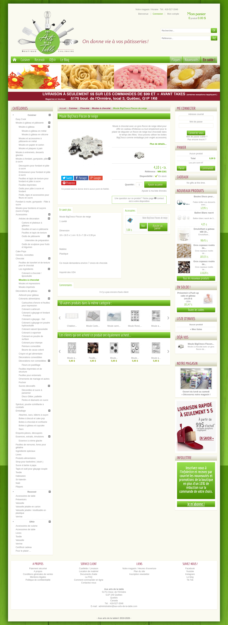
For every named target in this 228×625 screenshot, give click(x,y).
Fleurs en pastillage (31, 365)
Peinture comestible (31, 346)
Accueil (62, 108)
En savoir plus (65, 209)
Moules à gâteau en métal (34, 131)
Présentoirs (21, 499)
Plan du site (139, 571)
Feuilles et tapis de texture (34, 233)
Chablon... (72, 326)
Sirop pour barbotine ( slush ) (29, 462)
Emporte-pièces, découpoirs (29, 433)
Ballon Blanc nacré (204, 213)
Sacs (21, 429)
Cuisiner (25, 59)
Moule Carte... (93, 326)
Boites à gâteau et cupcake (32, 425)
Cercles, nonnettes (24, 255)
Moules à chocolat (29, 280)
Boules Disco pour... (204, 196)
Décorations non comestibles (32, 361)
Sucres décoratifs (27, 386)
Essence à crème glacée (30, 440)
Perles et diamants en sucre (35, 400)
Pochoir (22, 382)
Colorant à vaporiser (31, 332)
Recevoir (40, 59)
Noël (18, 483)
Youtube (190, 571)
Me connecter (186, 108)
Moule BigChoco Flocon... (201, 344)
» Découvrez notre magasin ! (196, 394)
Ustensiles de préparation (37, 240)
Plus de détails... (158, 144)
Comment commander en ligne (88, 580)
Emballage (21, 411)
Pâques (176, 59)
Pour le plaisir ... (23, 551)
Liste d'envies (186, 318)
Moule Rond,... (135, 326)
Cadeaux (182, 177)
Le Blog (64, 59)
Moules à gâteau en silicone (35, 134)
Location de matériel (88, 571)
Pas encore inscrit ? (197, 139)
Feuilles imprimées (28, 185)
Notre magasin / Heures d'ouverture (139, 568)
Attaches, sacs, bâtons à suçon (33, 415)
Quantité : (130, 184)
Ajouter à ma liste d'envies (154, 191)
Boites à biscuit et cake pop (32, 418)
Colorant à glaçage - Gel (33, 319)
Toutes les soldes (196, 310)
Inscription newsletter (139, 574)
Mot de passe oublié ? (196, 136)
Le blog (189, 577)
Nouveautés (191, 59)
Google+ (95, 178)
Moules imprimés (27, 287)
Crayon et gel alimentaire (30, 354)
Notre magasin (187, 363)
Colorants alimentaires (29, 298)
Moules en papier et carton (31, 145)
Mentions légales (38, 577)
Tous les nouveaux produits (196, 278)
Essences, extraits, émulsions (30, 436)
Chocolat (20, 258)
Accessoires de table (25, 496)
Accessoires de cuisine (26, 526)
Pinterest (69, 183)
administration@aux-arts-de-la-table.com (118, 606)
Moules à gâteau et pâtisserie (30, 123)
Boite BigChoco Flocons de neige (154, 217)
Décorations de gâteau (26, 291)
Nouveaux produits (190, 190)
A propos (38, 571)
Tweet (67, 178)
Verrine (19, 516)
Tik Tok (190, 580)
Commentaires (65, 285)
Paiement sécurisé (38, 568)
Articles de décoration (29, 218)
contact (159, 198)
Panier (181, 147)
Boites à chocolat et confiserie (33, 422)
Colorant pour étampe (32, 342)
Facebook (190, 568)
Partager (81, 178)
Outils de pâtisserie (31, 236)
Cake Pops (21, 251)
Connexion (158, 14)
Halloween (21, 476)
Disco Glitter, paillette (32, 396)
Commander (208, 168)
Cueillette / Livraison (88, 568)
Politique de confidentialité (38, 580)
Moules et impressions (29, 283)
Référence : (151, 171)
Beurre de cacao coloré (33, 350)
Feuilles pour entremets (30, 375)
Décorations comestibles (30, 357)
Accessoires (21, 214)
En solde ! (209, 59)
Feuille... (93, 358)
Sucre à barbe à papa (26, 465)
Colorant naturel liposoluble (35, 329)
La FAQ (88, 577)
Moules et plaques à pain (30, 148)
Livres (18, 454)
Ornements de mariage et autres (34, 379)
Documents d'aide (88, 574)
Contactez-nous (88, 583)
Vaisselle (20, 503)
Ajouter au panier (158, 227)
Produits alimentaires (26, 458)
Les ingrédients (26, 269)
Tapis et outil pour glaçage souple (31, 469)
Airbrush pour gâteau (29, 295)
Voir (143, 226)
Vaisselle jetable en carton (28, 506)
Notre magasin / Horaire (147, 9)
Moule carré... (113, 326)
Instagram (190, 574)
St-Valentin (21, 479)
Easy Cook (21, 119)
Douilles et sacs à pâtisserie (35, 229)
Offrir (52, 59)
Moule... (114, 358)
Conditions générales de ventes (38, 574)
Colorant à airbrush (31, 309)
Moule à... (156, 326)
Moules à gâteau (27, 127)
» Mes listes (196, 329)
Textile (19, 472)
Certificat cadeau (24, 547)
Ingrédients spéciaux (25, 451)
